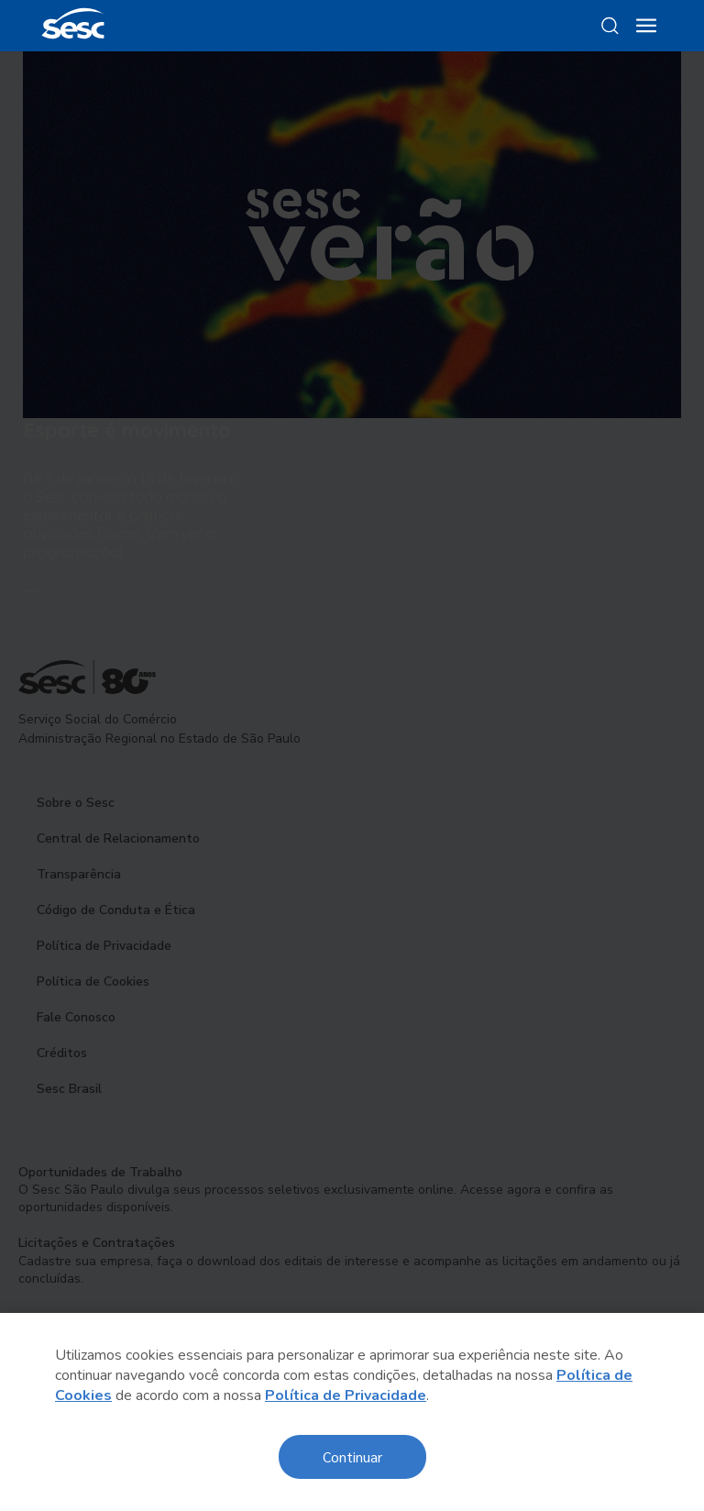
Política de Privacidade (345, 1395)
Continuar (352, 1456)
